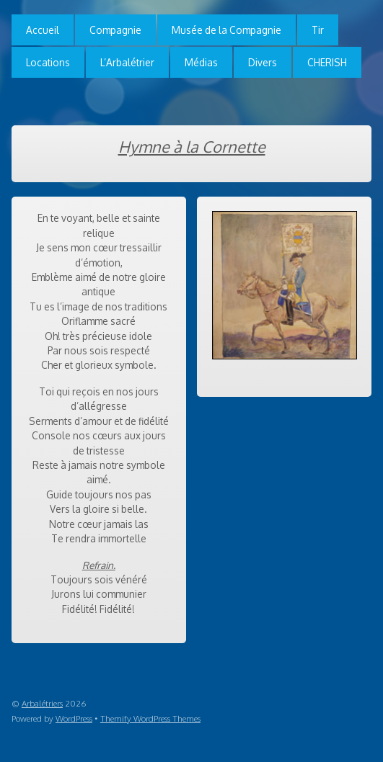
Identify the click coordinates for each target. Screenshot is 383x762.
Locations (48, 62)
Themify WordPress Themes (150, 718)
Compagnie (115, 30)
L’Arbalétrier (127, 62)
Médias (201, 62)
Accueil (42, 30)
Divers (262, 62)
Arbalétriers (42, 703)
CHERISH (327, 62)
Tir (318, 30)
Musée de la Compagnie (226, 30)
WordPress (74, 718)
